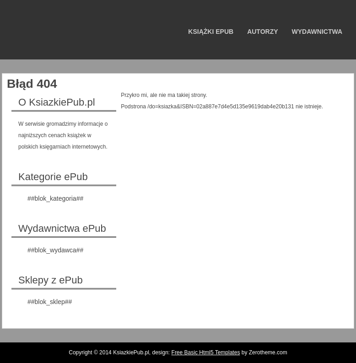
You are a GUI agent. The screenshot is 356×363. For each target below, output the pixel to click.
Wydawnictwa (317, 31)
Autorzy (262, 31)
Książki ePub (210, 31)
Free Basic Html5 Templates (206, 352)
